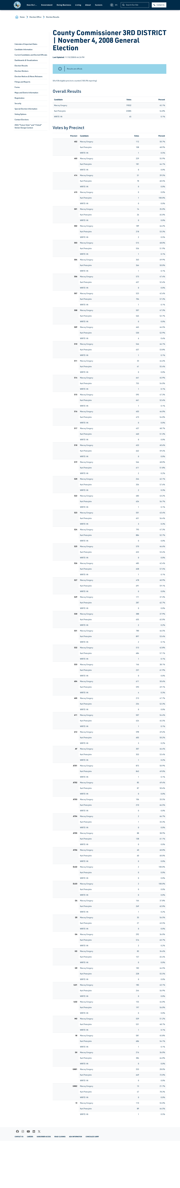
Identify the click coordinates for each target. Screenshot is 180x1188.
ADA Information (75, 1137)
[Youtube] (28, 1131)
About (88, 5)
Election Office (35, 17)
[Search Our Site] (135, 5)
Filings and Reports (22, 82)
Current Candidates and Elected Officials (31, 55)
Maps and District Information (26, 92)
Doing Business (64, 5)
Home (22, 17)
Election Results (52, 17)
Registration (19, 98)
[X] (39, 1131)
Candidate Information (23, 49)
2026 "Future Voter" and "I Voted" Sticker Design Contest (28, 126)
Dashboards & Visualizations (26, 60)
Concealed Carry (92, 1137)
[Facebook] (17, 1131)
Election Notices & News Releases (28, 76)
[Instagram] (22, 1131)
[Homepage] (17, 5)
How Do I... (32, 5)
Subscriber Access (44, 1137)
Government (47, 5)
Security (18, 103)
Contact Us (161, 5)
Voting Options (20, 114)
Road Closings (59, 1137)
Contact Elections (22, 119)
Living (78, 5)
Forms (17, 87)
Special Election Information (26, 109)
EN (113, 5)
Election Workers (21, 71)
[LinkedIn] (33, 1131)
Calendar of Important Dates (26, 44)
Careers (98, 5)
